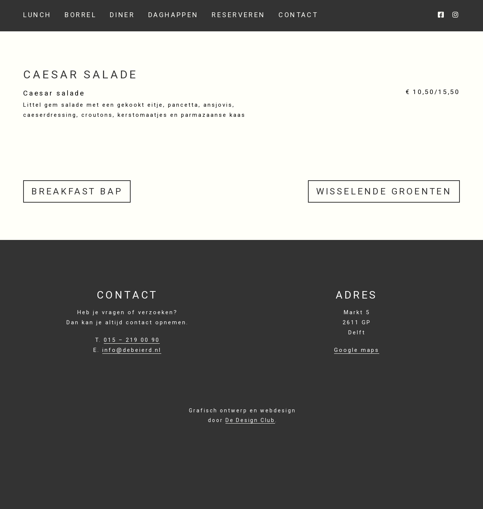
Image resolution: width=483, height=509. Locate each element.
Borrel (81, 15)
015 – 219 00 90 (132, 340)
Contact (298, 15)
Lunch (37, 15)
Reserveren (238, 15)
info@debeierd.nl (131, 350)
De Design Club (250, 420)
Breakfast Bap (76, 191)
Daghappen (173, 15)
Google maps (356, 350)
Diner (122, 15)
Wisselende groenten (384, 191)
